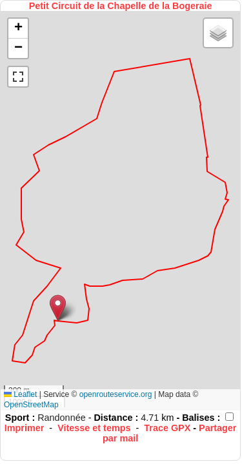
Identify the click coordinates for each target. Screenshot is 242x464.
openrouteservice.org (115, 394)
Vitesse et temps (93, 428)
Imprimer (25, 428)
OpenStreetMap (31, 404)
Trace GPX (167, 428)
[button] (58, 308)
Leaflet (20, 394)
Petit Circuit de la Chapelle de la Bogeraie (120, 6)
